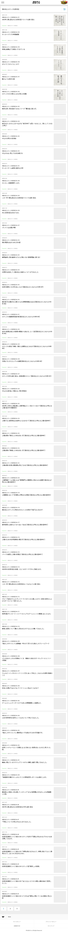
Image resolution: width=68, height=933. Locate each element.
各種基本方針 (17, 925)
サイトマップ (51, 925)
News (9, 916)
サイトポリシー (17, 921)
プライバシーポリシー (51, 921)
